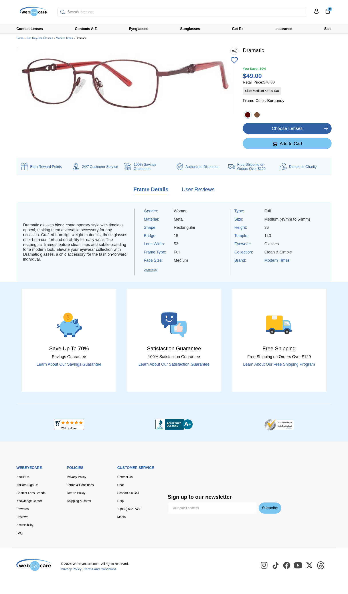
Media (121, 517)
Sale (328, 29)
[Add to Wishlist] (234, 60)
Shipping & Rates (79, 501)
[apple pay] (261, 471)
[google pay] (174, 481)
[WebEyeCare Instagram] (264, 566)
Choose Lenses (287, 128)
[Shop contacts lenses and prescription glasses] (30, 13)
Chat (120, 485)
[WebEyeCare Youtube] (298, 566)
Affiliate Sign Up (27, 485)
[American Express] (229, 471)
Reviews (22, 517)
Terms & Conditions (80, 485)
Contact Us (124, 477)
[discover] (216, 471)
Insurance (283, 29)
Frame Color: (263, 100)
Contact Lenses (29, 29)
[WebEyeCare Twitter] (310, 566)
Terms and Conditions (100, 569)
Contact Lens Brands (30, 493)
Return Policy (76, 493)
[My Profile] (316, 13)
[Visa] (189, 471)
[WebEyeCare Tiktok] (276, 566)
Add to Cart (287, 143)
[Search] (62, 12)
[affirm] (211, 480)
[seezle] (193, 481)
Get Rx (237, 29)
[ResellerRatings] (279, 425)
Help (120, 501)
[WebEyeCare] (34, 565)
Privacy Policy (76, 477)
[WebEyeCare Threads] (321, 566)
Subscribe (270, 508)
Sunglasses (190, 29)
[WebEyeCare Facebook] (287, 566)
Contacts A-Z (86, 29)
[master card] (203, 471)
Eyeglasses (138, 29)
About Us (22, 477)
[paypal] (245, 471)
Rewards (22, 509)
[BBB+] (174, 424)
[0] (328, 12)
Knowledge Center (29, 501)
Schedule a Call (128, 493)
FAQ (19, 533)
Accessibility (24, 525)
